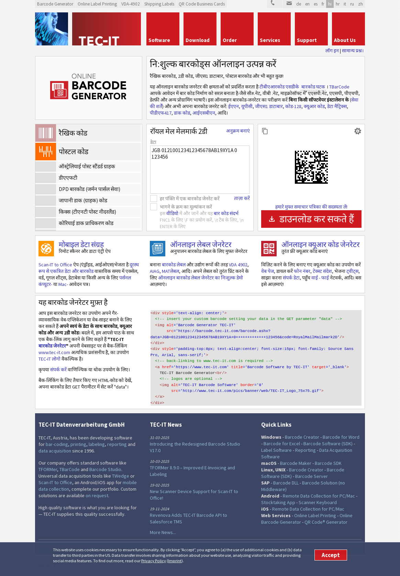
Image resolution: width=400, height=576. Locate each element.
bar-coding (57, 433)
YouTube (217, 536)
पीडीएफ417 (160, 113)
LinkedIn (195, 536)
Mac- (63, 284)
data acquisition (54, 440)
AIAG (154, 271)
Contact (355, 535)
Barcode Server (311, 465)
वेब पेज (267, 271)
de (298, 4)
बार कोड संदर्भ (226, 213)
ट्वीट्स (352, 271)
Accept (331, 555)
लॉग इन (332, 50)
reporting (117, 433)
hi (330, 4)
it (345, 4)
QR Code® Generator (325, 511)
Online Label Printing (315, 504)
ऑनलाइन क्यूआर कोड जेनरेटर (320, 244)
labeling (97, 433)
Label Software (276, 439)
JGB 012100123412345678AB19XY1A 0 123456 (200, 170)
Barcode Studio (105, 458)
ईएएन (233, 106)
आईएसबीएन (203, 113)
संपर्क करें (58, 369)
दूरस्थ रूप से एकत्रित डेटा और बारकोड (88, 268)
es (316, 4)
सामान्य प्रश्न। (353, 50)
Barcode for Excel (282, 432)
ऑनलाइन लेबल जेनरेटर (201, 244)
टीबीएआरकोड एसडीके (279, 87)
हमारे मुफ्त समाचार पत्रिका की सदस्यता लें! (311, 207)
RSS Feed (206, 536)
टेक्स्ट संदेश (322, 271)
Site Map (283, 535)
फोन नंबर (302, 271)
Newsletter (228, 536)
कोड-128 (293, 106)
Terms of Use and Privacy (327, 535)
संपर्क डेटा (291, 278)
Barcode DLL (286, 472)
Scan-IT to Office (55, 265)
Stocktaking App (278, 491)
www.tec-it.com (54, 352)
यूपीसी (247, 106)
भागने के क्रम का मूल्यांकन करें (186, 207)
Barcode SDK (328, 452)
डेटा (153, 142)
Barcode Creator (302, 426)
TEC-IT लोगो (49, 359)
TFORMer (47, 458)
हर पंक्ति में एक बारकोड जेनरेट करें (190, 198)
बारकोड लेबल (174, 265)
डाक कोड (182, 113)
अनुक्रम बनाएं (238, 131)
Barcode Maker (295, 452)
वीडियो (172, 213)
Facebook (184, 536)
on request (97, 484)
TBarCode (339, 87)
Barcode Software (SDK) (328, 432)
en (307, 4)
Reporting (305, 439)
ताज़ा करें (242, 198)
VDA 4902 (238, 265)
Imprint (174, 560)
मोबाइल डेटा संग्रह (81, 244)
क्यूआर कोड (314, 106)
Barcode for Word (341, 426)
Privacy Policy (153, 560)
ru (352, 4)
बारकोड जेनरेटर (52, 346)
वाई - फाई (320, 278)
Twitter (173, 536)
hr (338, 4)
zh (360, 4)
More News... (163, 521)
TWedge (120, 465)
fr (323, 4)
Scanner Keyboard (318, 491)
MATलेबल (170, 271)
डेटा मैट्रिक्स (337, 106)
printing (78, 433)
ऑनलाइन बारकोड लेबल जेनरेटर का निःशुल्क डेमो (200, 278)
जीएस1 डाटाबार (269, 106)
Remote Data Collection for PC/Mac (319, 485)
